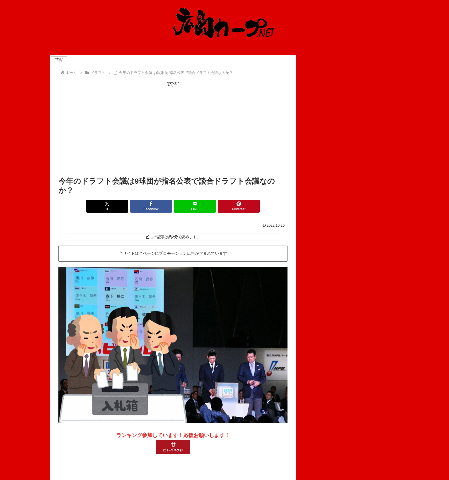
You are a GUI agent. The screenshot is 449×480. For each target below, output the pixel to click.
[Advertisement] (172, 129)
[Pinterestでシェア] (230, 206)
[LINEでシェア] (192, 206)
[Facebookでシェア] (153, 206)
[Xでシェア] (115, 206)
